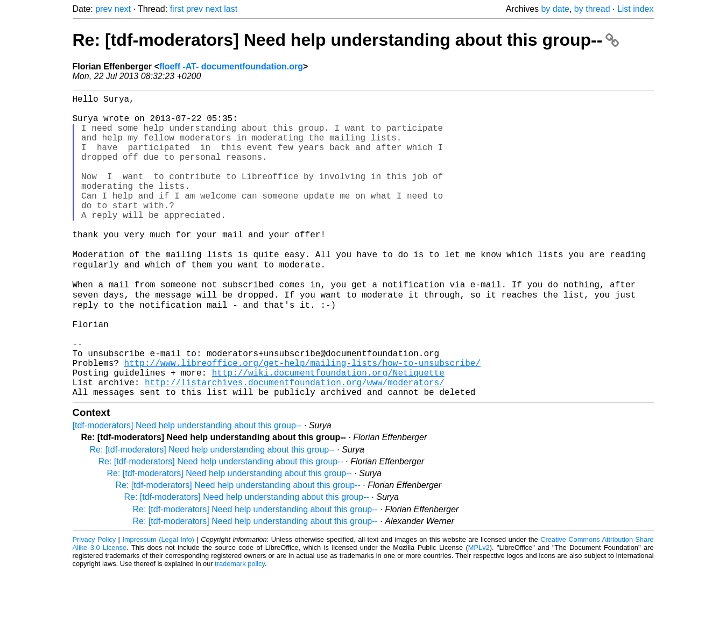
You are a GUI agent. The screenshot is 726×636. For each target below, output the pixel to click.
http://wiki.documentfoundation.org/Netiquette (328, 432)
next (123, 8)
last (230, 8)
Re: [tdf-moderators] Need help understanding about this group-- (346, 40)
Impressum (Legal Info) (158, 603)
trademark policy (240, 628)
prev (103, 8)
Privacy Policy (94, 603)
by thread (592, 8)
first (177, 8)
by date (555, 8)
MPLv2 (479, 611)
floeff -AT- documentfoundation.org (231, 66)
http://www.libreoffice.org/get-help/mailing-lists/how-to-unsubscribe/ (302, 420)
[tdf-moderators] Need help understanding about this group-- (187, 489)
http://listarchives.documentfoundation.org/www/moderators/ (295, 444)
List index (635, 8)
